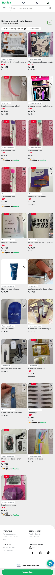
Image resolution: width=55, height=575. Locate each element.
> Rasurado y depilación (15, 28)
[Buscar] (50, 8)
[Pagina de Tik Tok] (48, 553)
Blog (4, 539)
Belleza (5, 28)
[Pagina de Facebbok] (33, 553)
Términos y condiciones (11, 537)
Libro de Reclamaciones (27, 565)
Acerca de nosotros (9, 534)
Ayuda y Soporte (35, 534)
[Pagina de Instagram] (40, 553)
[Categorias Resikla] (4, 8)
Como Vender (34, 537)
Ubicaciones (36, 548)
